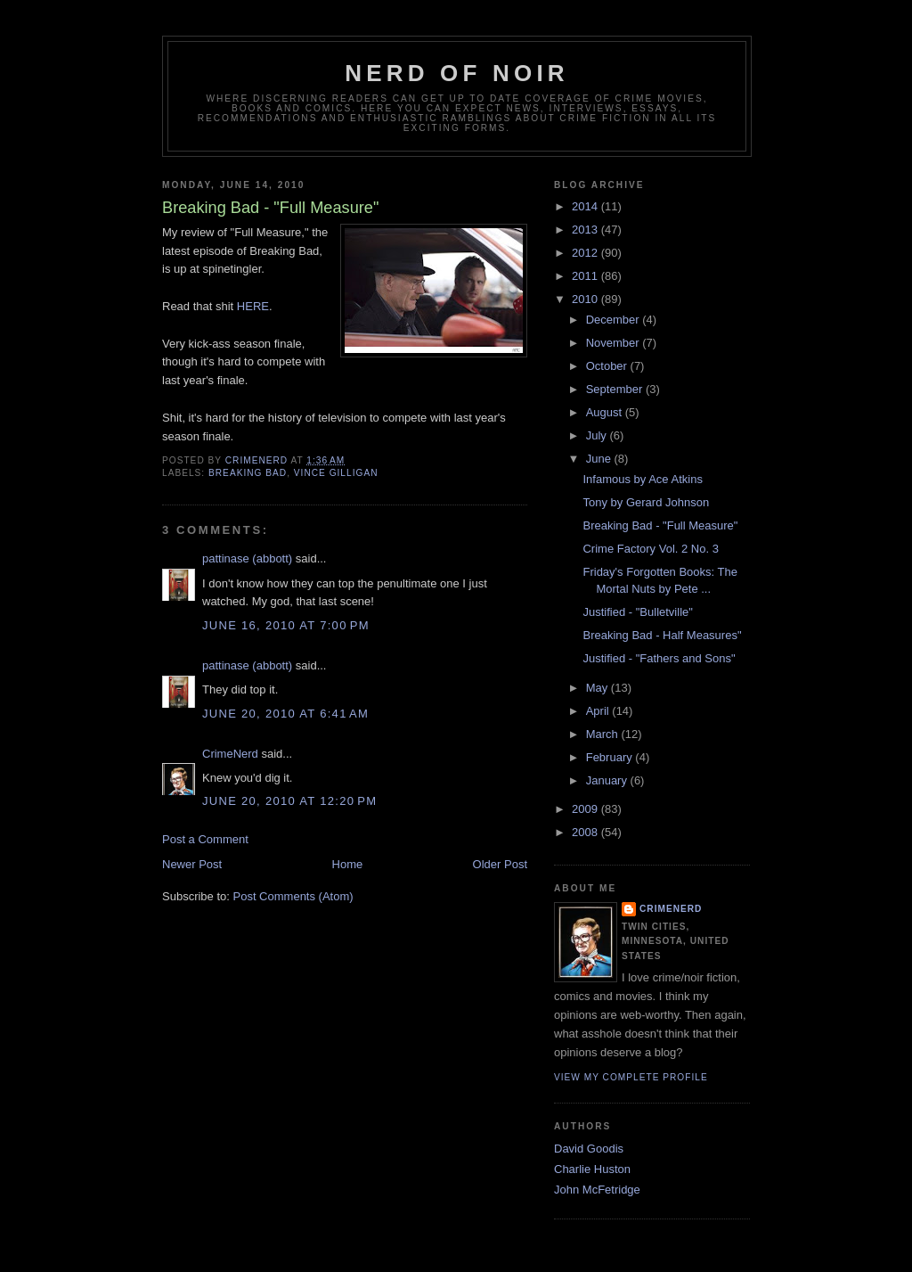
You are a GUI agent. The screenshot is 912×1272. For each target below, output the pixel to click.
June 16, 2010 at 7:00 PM (286, 625)
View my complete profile (631, 1077)
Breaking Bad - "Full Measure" (659, 525)
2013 (586, 229)
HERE (253, 306)
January (608, 780)
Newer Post (192, 864)
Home (347, 864)
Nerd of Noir (457, 73)
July (598, 435)
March (604, 734)
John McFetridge (597, 1189)
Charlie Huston (592, 1169)
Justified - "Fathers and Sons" (658, 658)
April (599, 711)
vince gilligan (336, 473)
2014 (586, 206)
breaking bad (247, 473)
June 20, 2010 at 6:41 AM (285, 713)
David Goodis (588, 1148)
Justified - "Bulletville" (637, 612)
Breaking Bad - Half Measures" (661, 635)
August (605, 412)
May (598, 687)
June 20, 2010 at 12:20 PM (289, 801)
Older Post (500, 864)
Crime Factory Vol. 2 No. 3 (650, 548)
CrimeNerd (230, 753)
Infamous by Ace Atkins (642, 479)
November (614, 342)
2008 (586, 832)
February (611, 757)
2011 (586, 276)
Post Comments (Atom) (293, 896)
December (614, 319)
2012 (586, 252)
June (600, 458)
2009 (586, 809)
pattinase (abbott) (247, 558)
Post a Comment (205, 839)
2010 (586, 299)
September (616, 389)
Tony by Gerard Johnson (645, 502)
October (608, 366)
